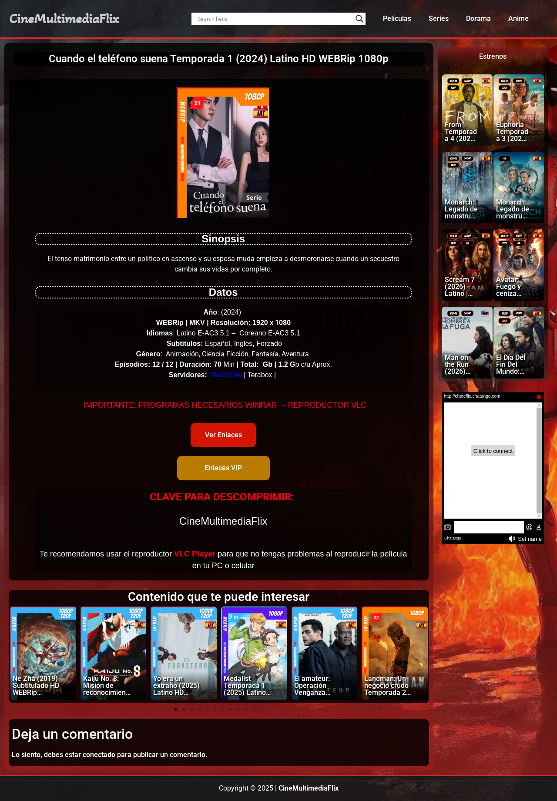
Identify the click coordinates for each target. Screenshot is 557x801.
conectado (99, 755)
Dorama (478, 18)
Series (439, 18)
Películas (397, 18)
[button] (175, 709)
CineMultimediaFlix (64, 18)
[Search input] (274, 19)
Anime (518, 18)
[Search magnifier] (359, 19)
